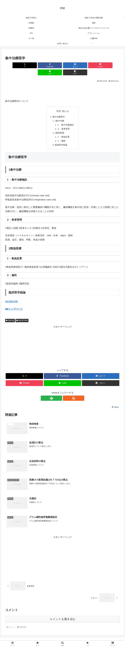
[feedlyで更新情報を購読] (59, 392)
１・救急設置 (63, 131)
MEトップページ (14, 303)
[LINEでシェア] (91, 65)
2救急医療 (59, 126)
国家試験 (10, 315)
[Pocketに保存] (72, 65)
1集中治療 (59, 114)
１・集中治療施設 (65, 118)
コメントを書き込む (62, 613)
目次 (58, 104)
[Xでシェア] (14, 65)
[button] (111, 65)
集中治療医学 (58, 110)
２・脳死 (61, 135)
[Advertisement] (62, 83)
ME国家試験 (11, 296)
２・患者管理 (63, 122)
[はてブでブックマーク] (53, 65)
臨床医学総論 (61, 139)
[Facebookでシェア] (33, 65)
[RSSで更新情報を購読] (65, 392)
